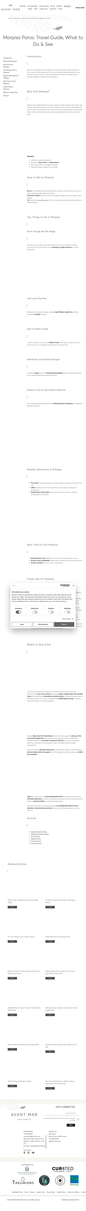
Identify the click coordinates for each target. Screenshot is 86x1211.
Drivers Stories (35, 836)
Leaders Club (40, 1192)
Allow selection (43, 624)
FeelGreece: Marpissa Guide (40, 834)
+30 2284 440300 (54, 1139)
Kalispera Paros (36, 838)
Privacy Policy (51, 1192)
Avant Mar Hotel (42, 200)
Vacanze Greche (36, 843)
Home (10, 18)
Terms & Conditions (73, 1192)
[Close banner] (73, 585)
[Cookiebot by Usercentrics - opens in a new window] (61, 585)
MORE (12, 907)
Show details (66, 619)
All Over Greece (36, 841)
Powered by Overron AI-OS (70, 1200)
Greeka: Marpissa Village (39, 832)
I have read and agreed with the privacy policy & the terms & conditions (59, 1119)
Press (26, 1192)
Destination (16, 18)
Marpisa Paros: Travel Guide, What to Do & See (36, 18)
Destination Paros (17, 1192)
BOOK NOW (80, 8)
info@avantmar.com (55, 1141)
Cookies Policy (61, 1192)
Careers (83, 1192)
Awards (32, 1192)
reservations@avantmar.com (32, 1136)
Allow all (64, 624)
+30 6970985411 (28, 1134)
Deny (22, 624)
